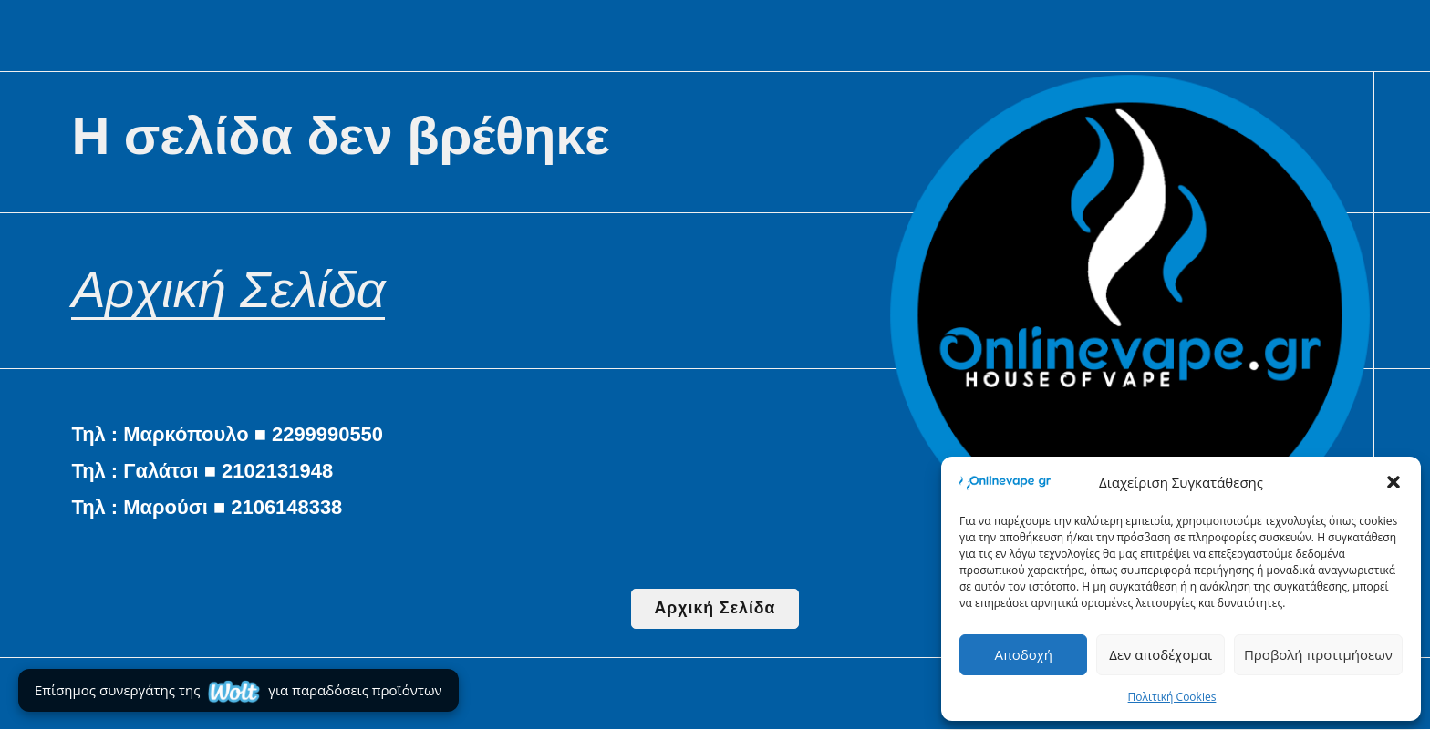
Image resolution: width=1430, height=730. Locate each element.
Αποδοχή (1023, 654)
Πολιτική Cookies (1172, 696)
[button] (1393, 482)
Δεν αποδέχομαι (1160, 654)
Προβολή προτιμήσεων (1318, 654)
